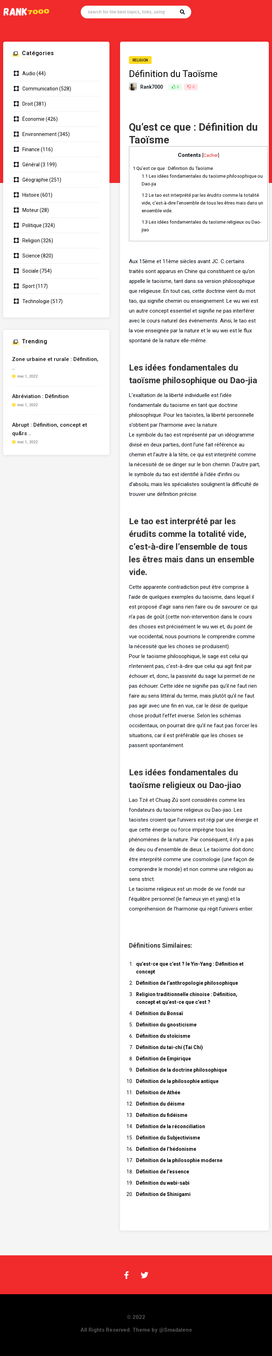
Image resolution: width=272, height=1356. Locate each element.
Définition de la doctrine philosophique (181, 1070)
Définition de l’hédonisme (166, 1149)
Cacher (210, 155)
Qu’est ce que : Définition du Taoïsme (173, 168)
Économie (33, 119)
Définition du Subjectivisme (168, 1138)
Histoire (30, 195)
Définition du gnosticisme (166, 1025)
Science (31, 256)
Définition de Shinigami (163, 1194)
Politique (32, 225)
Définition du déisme (160, 1104)
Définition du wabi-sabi (162, 1183)
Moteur (30, 210)
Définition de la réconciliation (170, 1126)
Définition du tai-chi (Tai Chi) (169, 1047)
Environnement (39, 134)
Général (31, 164)
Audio (28, 73)
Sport (28, 286)
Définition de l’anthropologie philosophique (187, 983)
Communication (40, 88)
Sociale (30, 271)
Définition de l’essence (162, 1171)
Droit (27, 104)
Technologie (36, 301)
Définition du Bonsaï (159, 1013)
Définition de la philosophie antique (177, 1081)
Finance (31, 149)
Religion (140, 60)
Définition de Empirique (163, 1058)
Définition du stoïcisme (163, 1036)
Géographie (35, 180)
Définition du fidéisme (161, 1115)
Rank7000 (151, 87)
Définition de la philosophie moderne (179, 1160)
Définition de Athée (158, 1092)
